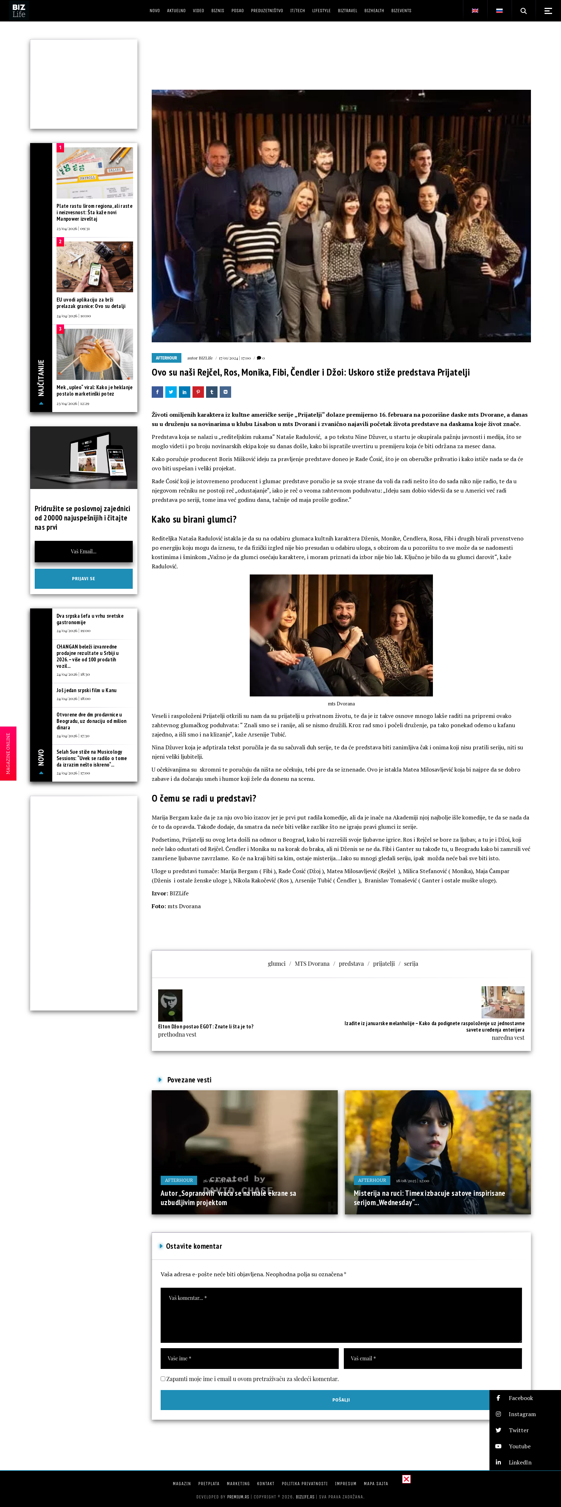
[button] (525, 1398)
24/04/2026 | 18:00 (74, 698)
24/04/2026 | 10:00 (74, 315)
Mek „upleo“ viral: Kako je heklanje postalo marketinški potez (95, 390)
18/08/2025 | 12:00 (412, 1180)
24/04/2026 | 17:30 (73, 735)
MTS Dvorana (312, 963)
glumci (277, 963)
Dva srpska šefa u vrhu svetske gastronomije (90, 619)
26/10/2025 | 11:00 (219, 1180)
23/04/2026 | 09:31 (73, 228)
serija (411, 963)
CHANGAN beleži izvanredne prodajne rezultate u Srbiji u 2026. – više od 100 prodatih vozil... (88, 656)
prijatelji (384, 963)
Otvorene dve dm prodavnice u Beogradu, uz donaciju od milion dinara (91, 721)
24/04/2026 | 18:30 (73, 674)
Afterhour (166, 358)
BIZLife (206, 358)
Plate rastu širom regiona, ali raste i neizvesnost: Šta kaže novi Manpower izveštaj (94, 212)
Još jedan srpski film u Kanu (87, 690)
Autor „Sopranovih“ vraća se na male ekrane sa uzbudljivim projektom (229, 1197)
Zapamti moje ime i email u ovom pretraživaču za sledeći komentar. (252, 1379)
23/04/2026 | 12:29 (73, 403)
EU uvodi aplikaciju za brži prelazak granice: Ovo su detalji (91, 302)
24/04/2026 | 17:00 (73, 772)
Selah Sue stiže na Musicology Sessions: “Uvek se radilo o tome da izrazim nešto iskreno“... (92, 758)
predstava (351, 963)
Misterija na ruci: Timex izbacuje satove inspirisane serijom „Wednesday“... (430, 1197)
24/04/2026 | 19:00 (74, 630)
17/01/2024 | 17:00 (235, 358)
